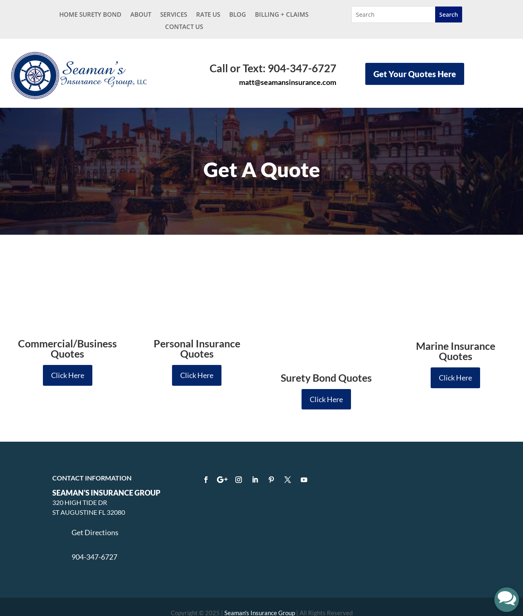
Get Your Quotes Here (414, 74)
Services (173, 14)
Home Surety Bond (90, 14)
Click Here (67, 375)
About (140, 14)
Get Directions (95, 510)
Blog (237, 14)
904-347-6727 (94, 535)
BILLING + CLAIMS (281, 14)
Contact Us (184, 27)
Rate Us (208, 14)
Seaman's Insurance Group (259, 591)
